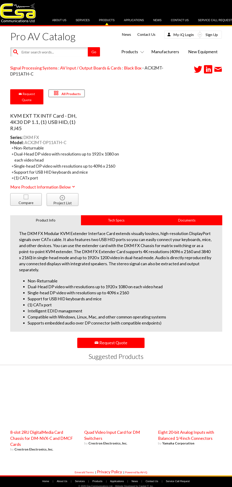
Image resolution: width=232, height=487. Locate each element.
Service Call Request (215, 20)
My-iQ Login (183, 34)
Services (83, 20)
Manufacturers (165, 51)
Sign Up (212, 34)
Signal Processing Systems (34, 67)
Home (45, 481)
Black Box (133, 67)
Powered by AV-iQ (136, 472)
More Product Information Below (43, 186)
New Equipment (203, 51)
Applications (134, 20)
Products (107, 20)
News (157, 20)
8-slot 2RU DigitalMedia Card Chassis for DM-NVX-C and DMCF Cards (41, 438)
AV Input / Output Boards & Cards (90, 67)
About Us (59, 20)
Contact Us (180, 20)
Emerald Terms (84, 472)
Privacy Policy (109, 471)
